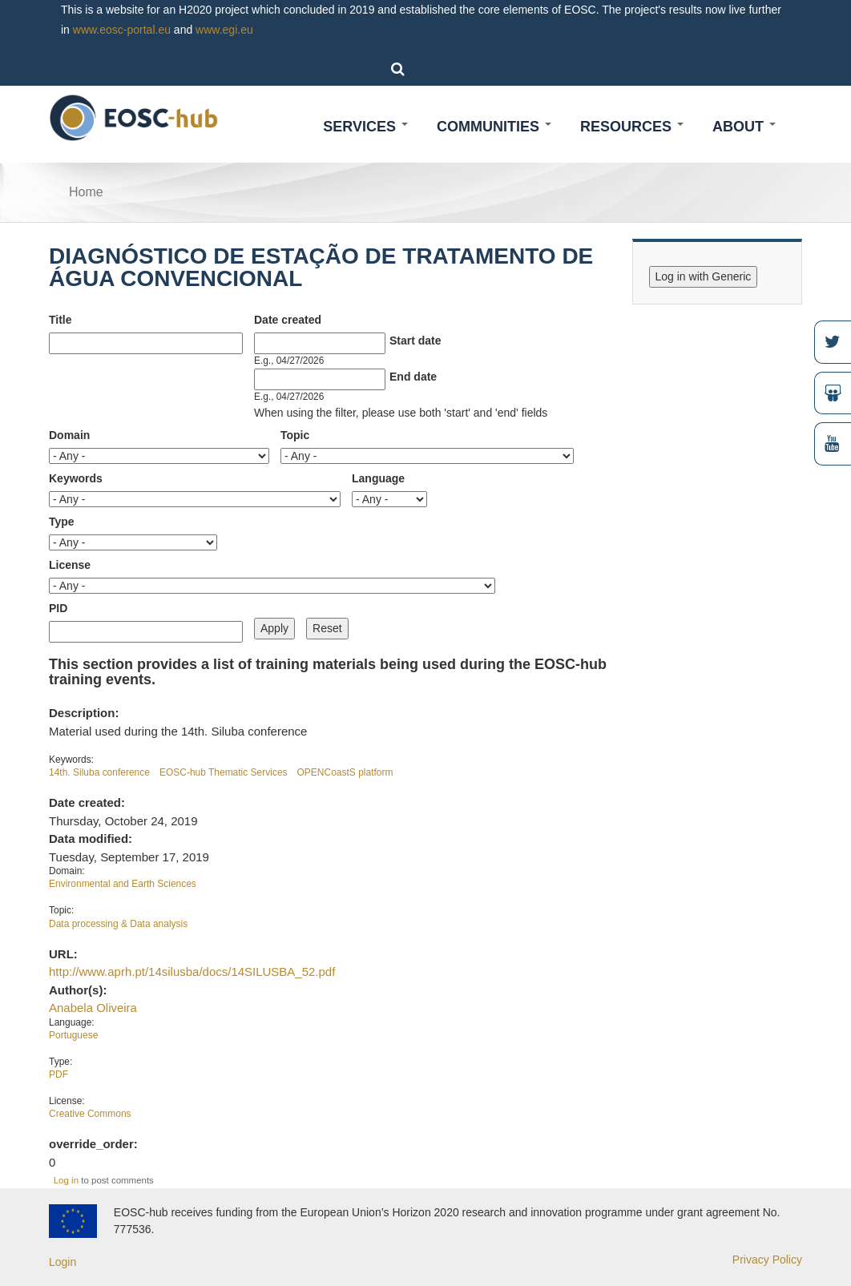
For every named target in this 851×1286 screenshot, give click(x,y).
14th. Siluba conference (99, 772)
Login (62, 1262)
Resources (632, 127)
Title (60, 319)
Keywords (76, 478)
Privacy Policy (767, 1259)
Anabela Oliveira (93, 1007)
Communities (494, 127)
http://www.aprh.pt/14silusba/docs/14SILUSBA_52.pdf (192, 971)
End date (413, 376)
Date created (287, 319)
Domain (69, 435)
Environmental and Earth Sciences (122, 883)
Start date (415, 340)
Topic (294, 435)
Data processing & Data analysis (118, 923)
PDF (58, 1074)
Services (365, 127)
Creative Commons (90, 1113)
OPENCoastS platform (345, 772)
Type (62, 521)
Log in (66, 1180)
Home (86, 192)
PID (58, 608)
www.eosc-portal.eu (122, 29)
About (744, 127)
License (70, 564)
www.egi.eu (224, 29)
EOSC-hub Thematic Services (223, 772)
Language (378, 478)
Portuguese (73, 1035)
